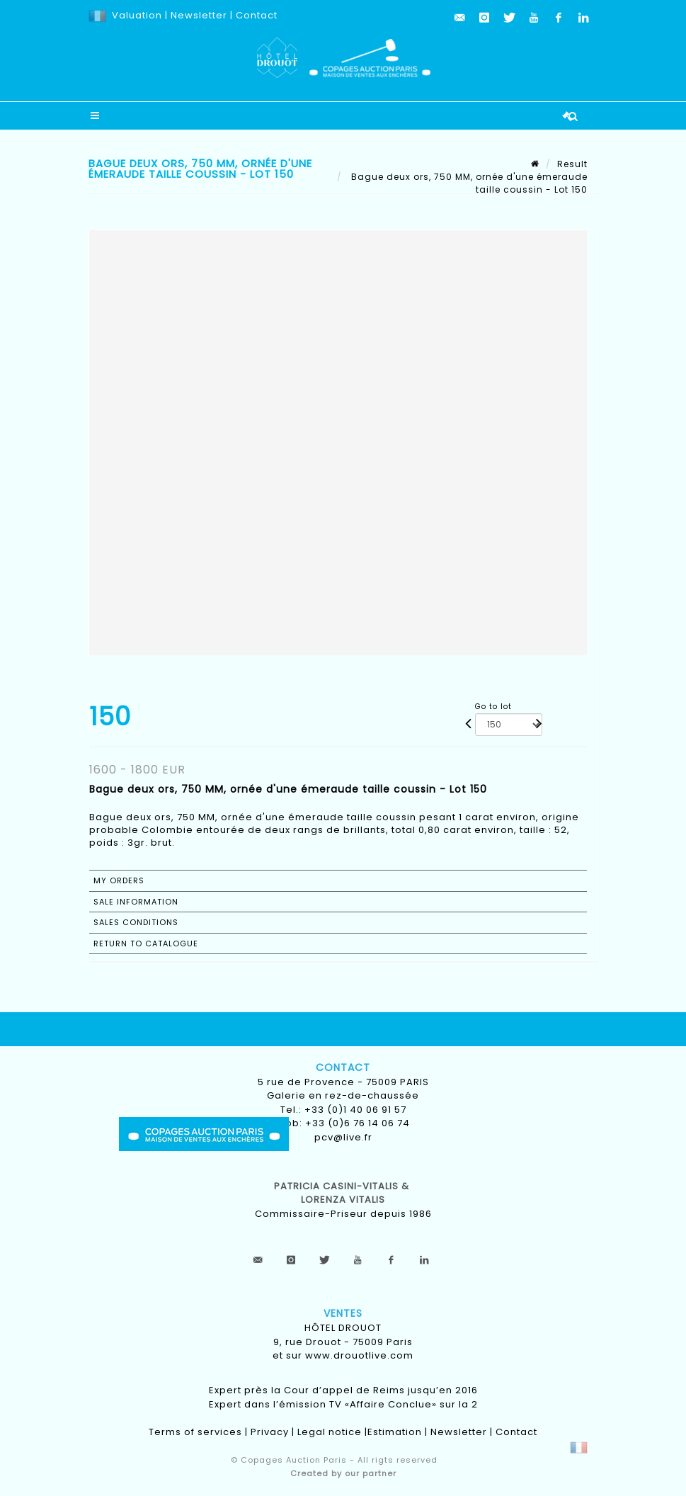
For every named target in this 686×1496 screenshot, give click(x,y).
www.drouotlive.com (359, 1355)
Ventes (343, 1313)
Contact (257, 15)
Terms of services (195, 1432)
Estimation (394, 1432)
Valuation (137, 15)
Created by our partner (343, 1473)
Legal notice (329, 1432)
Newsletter (197, 15)
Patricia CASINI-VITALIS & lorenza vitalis (343, 1193)
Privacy (270, 1432)
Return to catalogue (145, 943)
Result (572, 164)
